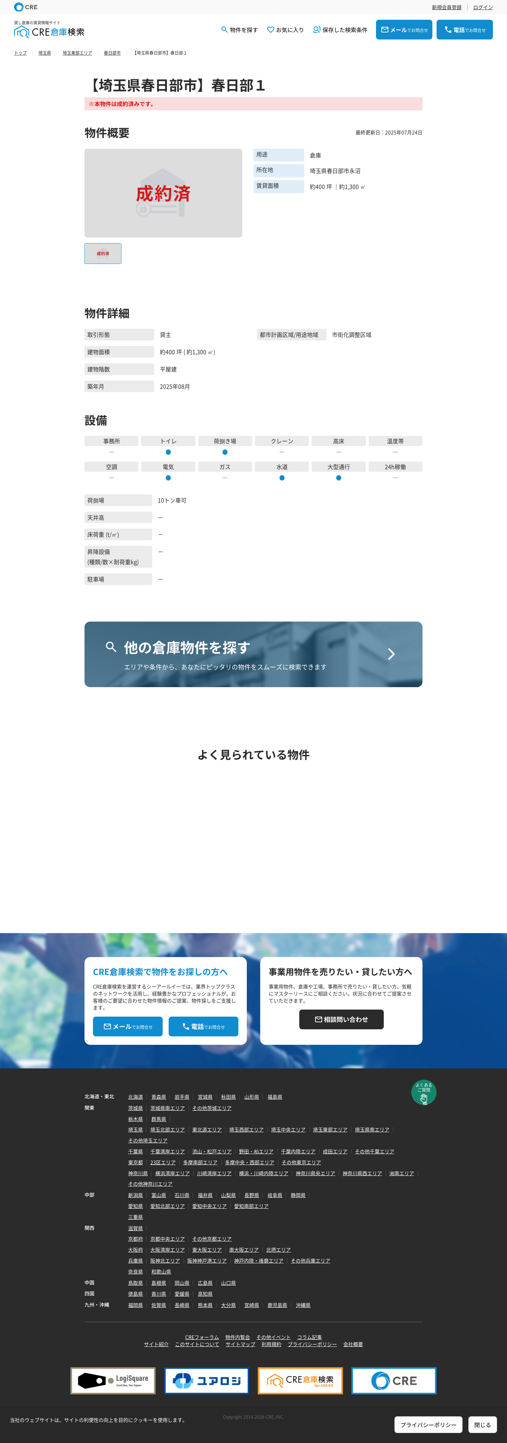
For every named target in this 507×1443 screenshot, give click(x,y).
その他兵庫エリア (310, 1260)
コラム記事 (309, 1336)
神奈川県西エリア (362, 1173)
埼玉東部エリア (330, 1129)
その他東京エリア (301, 1162)
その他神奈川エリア (150, 1183)
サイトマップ (240, 1344)
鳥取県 (135, 1282)
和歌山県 (161, 1271)
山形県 (251, 1096)
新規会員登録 (447, 7)
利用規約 (271, 1344)
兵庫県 (135, 1260)
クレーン (282, 441)
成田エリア (335, 1151)
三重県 (135, 1216)
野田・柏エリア (256, 1151)
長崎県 (182, 1304)
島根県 (158, 1282)
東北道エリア (207, 1129)
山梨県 (228, 1194)
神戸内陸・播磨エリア (258, 1260)
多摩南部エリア (200, 1162)
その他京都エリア (212, 1238)
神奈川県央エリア (315, 1173)
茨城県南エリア (167, 1107)
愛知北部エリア (167, 1205)
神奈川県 (138, 1173)
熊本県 (205, 1304)
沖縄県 (303, 1304)
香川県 (158, 1293)
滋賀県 (135, 1228)
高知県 (205, 1293)
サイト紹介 (156, 1344)
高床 (338, 441)
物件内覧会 (237, 1336)
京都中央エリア (167, 1238)
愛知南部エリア (251, 1205)
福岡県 (135, 1304)
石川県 (182, 1194)
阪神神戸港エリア (207, 1260)
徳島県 (135, 1293)
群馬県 (158, 1118)
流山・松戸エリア (212, 1151)
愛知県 (135, 1205)
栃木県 (135, 1118)
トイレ (168, 441)
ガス (225, 466)
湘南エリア (401, 1173)
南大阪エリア (244, 1249)
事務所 (111, 441)
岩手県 (182, 1096)
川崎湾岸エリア (214, 1173)
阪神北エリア (165, 1260)
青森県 (158, 1096)
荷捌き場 (225, 441)
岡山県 (182, 1282)
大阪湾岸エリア (167, 1249)
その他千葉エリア (374, 1151)
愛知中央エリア (209, 1205)
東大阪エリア (207, 1249)
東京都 (135, 1162)
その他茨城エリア (212, 1107)
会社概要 (353, 1344)
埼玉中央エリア (288, 1129)
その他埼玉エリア (148, 1140)
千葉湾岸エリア (167, 1151)
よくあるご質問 (423, 1087)
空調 (111, 466)
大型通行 (338, 466)
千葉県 (135, 1151)
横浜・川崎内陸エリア (263, 1173)
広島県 (205, 1282)
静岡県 (298, 1194)
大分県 (228, 1304)
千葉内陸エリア (298, 1151)
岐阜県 (275, 1194)
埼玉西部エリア (246, 1129)
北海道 (135, 1096)
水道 (282, 466)
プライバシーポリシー (312, 1344)
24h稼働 (395, 466)
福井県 (205, 1194)
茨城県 (135, 1107)
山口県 (228, 1282)
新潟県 (135, 1194)
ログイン (483, 7)
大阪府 (135, 1249)
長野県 (251, 1194)
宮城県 (205, 1096)
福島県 (275, 1096)
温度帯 (395, 441)
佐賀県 (158, 1304)
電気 (168, 466)
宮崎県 (251, 1304)
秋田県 (228, 1096)
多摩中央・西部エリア (249, 1162)
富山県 (158, 1194)
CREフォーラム (202, 1336)
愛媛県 (182, 1293)
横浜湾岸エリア (172, 1173)
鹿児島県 (277, 1304)
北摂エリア (278, 1249)
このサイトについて (197, 1344)
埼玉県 (135, 1129)
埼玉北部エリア (167, 1129)
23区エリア (163, 1162)
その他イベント (273, 1336)
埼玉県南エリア (372, 1129)
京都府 (135, 1238)
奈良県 (135, 1271)
